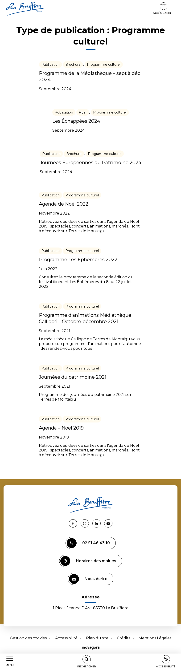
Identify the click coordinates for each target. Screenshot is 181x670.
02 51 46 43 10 (88, 543)
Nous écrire (88, 579)
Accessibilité (66, 638)
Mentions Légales (155, 638)
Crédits (123, 638)
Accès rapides (163, 8)
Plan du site (97, 638)
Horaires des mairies (88, 561)
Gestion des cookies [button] (28, 638)
